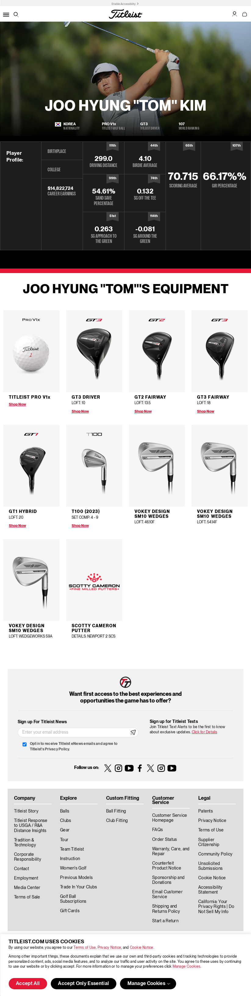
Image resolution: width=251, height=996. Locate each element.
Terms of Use (85, 947)
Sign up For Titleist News (42, 722)
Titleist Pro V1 (29, 397)
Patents (205, 811)
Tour (64, 840)
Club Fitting (117, 821)
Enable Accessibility (124, 4)
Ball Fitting (116, 811)
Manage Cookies (186, 966)
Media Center (27, 888)
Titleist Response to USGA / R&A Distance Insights (31, 825)
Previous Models (76, 878)
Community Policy (215, 854)
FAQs (157, 830)
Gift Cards (70, 911)
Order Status (164, 839)
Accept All (28, 984)
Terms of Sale (27, 897)
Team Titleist (72, 849)
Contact (21, 869)
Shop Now (17, 404)
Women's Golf (73, 868)
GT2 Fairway (150, 397)
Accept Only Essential (83, 984)
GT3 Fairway (213, 397)
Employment (26, 878)
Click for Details (204, 732)
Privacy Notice (109, 947)
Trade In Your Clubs (78, 887)
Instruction (70, 859)
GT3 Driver (86, 397)
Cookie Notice (141, 947)
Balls (64, 811)
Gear (65, 830)
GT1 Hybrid (23, 512)
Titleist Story (26, 811)
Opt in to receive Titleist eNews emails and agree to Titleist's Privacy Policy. (73, 746)
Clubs (65, 821)
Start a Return (165, 921)
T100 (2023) (86, 512)
